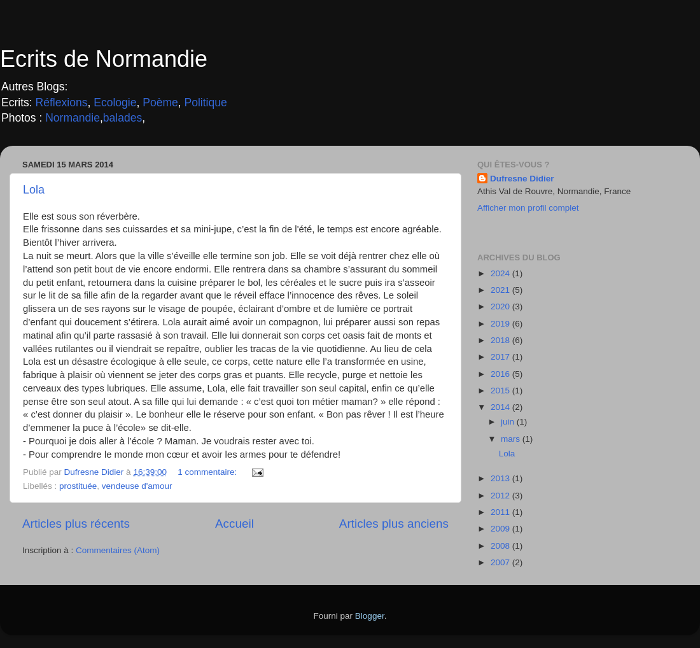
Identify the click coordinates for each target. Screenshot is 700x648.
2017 (501, 357)
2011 (501, 512)
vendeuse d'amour (137, 486)
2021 (501, 290)
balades (122, 117)
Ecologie (115, 102)
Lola (34, 189)
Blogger (369, 616)
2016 (501, 374)
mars (511, 439)
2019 (501, 323)
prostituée (78, 486)
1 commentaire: (208, 472)
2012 (501, 495)
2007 (501, 562)
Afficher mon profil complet (528, 208)
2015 (501, 390)
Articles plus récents (76, 523)
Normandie (71, 117)
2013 (501, 478)
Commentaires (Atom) (118, 550)
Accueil (234, 523)
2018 (501, 340)
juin (509, 421)
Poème (160, 102)
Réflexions (62, 102)
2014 (501, 407)
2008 (501, 546)
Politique (206, 102)
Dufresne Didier (522, 178)
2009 (501, 528)
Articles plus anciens (394, 523)
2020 (501, 306)
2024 (501, 273)
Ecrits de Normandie (103, 59)
